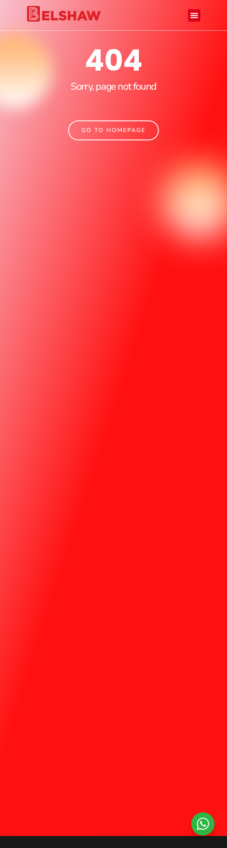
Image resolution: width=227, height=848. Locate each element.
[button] (194, 15)
